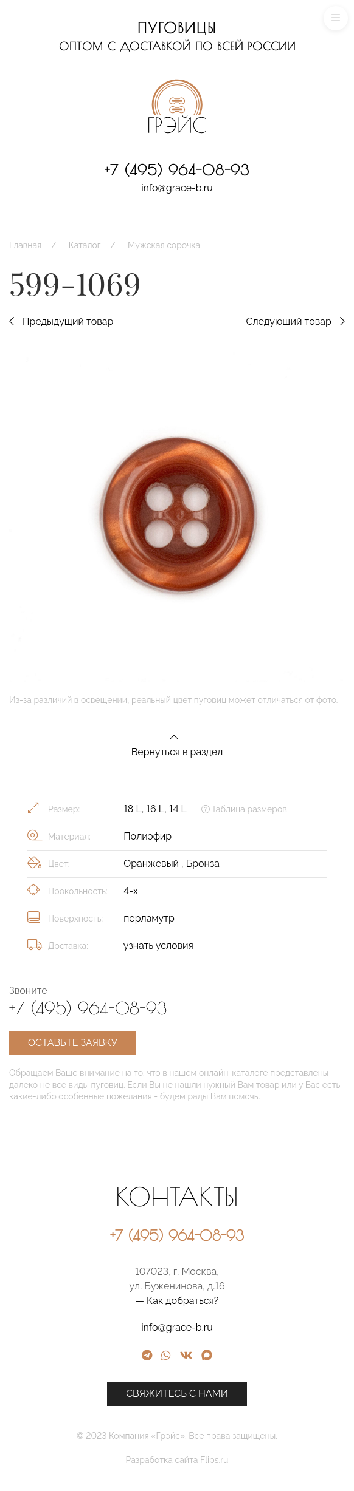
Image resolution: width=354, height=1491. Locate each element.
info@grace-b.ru (177, 188)
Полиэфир (147, 836)
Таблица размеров (244, 809)
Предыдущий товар (61, 321)
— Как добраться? (257, 1300)
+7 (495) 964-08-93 (177, 169)
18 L (132, 809)
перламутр (149, 918)
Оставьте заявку (72, 1042)
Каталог (85, 245)
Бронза (203, 863)
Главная (25, 245)
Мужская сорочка (164, 245)
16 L (155, 809)
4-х (130, 891)
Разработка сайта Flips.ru (257, 1460)
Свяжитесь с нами (257, 1393)
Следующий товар (295, 321)
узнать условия (158, 945)
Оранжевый (152, 863)
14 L (178, 809)
